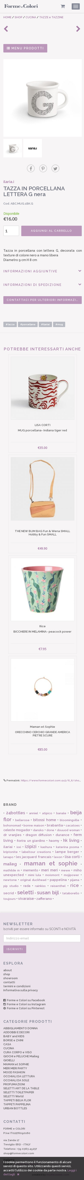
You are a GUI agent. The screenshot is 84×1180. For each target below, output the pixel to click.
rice (74, 885)
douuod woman (68, 830)
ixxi (19, 847)
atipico (47, 813)
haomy (54, 840)
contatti (9, 982)
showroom (10, 978)
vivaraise (26, 899)
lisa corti (72, 857)
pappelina (58, 880)
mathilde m (11, 870)
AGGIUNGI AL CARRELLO (51, 230)
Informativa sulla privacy (20, 990)
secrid (8, 893)
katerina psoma (67, 847)
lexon (58, 857)
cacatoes (73, 825)
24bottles (15, 812)
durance (62, 835)
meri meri (49, 870)
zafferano (44, 899)
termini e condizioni (16, 986)
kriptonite (10, 852)
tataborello (70, 893)
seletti (25, 892)
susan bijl (48, 892)
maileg (10, 864)
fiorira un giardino (31, 840)
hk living (71, 840)
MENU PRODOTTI (25, 48)
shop (6, 974)
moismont (52, 875)
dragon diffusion (38, 835)
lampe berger (67, 852)
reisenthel (58, 886)
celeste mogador (16, 830)
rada (26, 886)
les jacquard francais (33, 857)
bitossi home (44, 820)
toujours (9, 899)
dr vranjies (12, 835)
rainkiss (40, 886)
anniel (33, 813)
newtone (10, 880)
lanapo (8, 857)
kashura (46, 847)
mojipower (71, 875)
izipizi (31, 846)
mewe (65, 870)
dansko (38, 830)
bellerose (22, 820)
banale (61, 813)
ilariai (8, 847)
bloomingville (69, 820)
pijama (74, 880)
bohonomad (12, 825)
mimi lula (34, 875)
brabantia (55, 825)
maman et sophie (51, 863)
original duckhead (33, 880)
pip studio (11, 886)
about (7, 970)
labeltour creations (36, 852)
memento (30, 870)
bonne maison (34, 825)
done (50, 830)
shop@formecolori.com (18, 1153)
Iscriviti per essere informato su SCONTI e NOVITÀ (42, 926)
